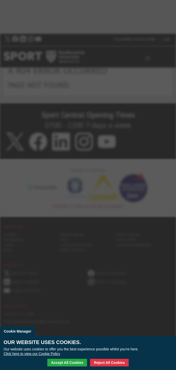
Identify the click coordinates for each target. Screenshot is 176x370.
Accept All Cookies (67, 363)
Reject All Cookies (109, 363)
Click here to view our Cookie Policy (32, 354)
